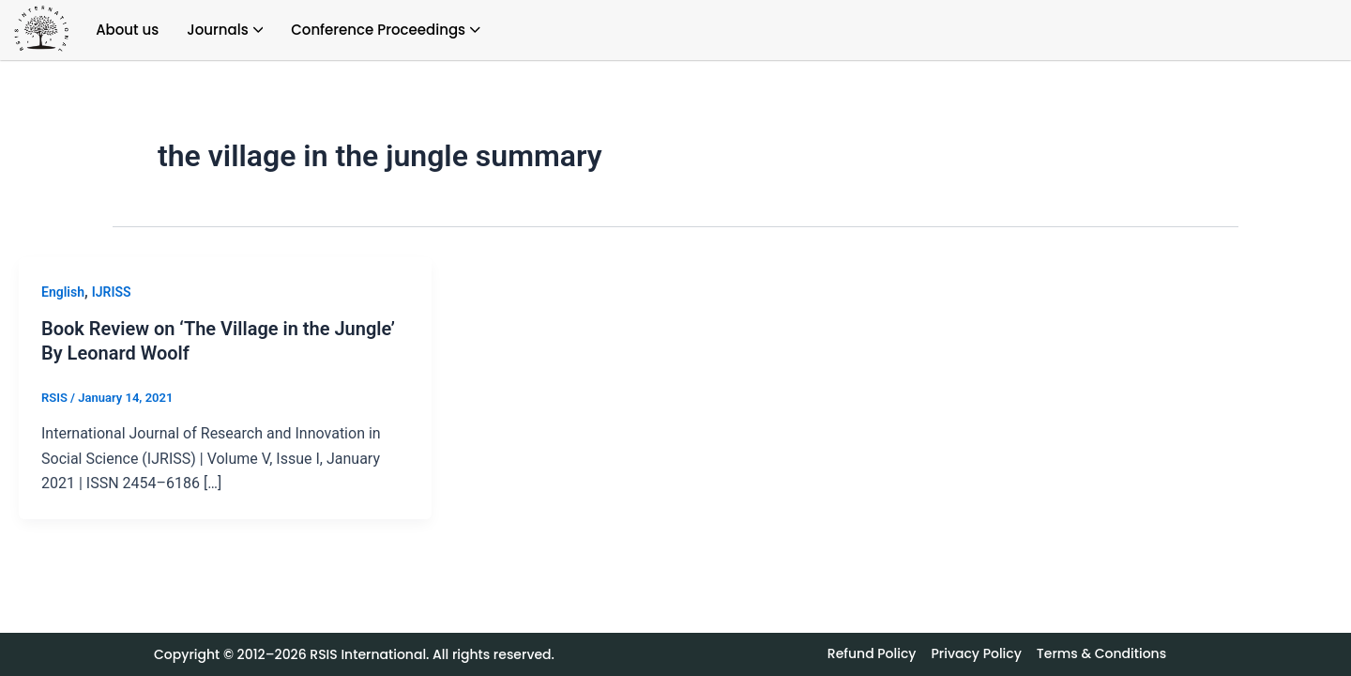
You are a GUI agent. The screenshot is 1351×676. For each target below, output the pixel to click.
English (62, 292)
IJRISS (111, 292)
